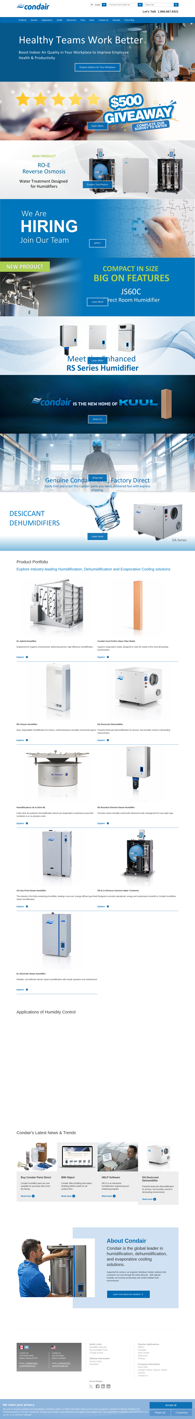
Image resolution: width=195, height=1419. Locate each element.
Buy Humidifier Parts (98, 1350)
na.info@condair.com (60, 1366)
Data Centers (144, 1353)
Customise (182, 1412)
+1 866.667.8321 (31, 1363)
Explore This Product (97, 184)
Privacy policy (95, 1361)
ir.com (33, 1366)
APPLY (97, 243)
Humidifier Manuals (98, 1347)
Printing (141, 1358)
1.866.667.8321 (168, 11)
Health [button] (59, 20)
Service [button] (34, 20)
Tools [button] (82, 20)
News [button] (91, 20)
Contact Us (143, 1375)
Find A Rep (129, 20)
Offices (141, 1347)
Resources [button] (71, 20)
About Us (97, 419)
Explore (22, 657)
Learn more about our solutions (127, 1294)
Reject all (160, 1412)
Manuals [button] (116, 20)
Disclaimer (94, 1364)
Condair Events (96, 1353)
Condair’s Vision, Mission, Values (152, 1370)
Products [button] (23, 20)
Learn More (97, 126)
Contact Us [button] (103, 20)
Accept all (170, 1405)
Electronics (143, 1356)
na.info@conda (25, 1366)
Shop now (97, 478)
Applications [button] (47, 20)
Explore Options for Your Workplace (97, 67)
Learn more (97, 536)
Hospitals (142, 1350)
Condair (33, 6)
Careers (141, 1373)
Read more (28, 1196)
